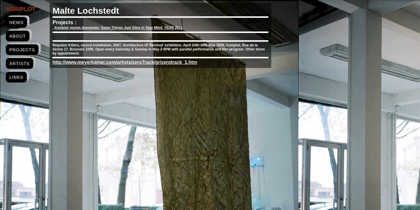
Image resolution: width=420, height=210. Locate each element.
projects (22, 49)
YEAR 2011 (173, 28)
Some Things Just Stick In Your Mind (131, 28)
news (16, 22)
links (16, 77)
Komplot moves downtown (77, 28)
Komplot (21, 9)
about (17, 36)
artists (19, 63)
